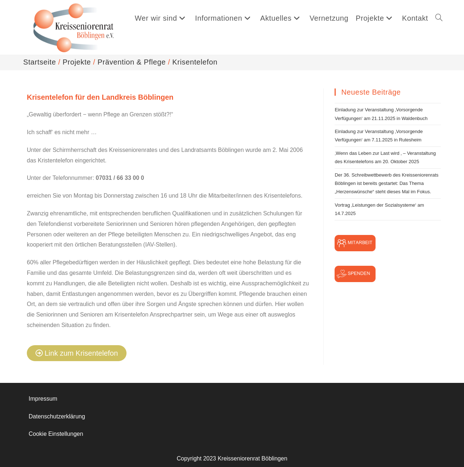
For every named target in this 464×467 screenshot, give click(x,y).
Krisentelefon (195, 62)
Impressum (43, 399)
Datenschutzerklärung (57, 416)
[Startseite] (39, 62)
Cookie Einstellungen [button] (56, 434)
